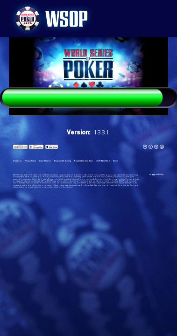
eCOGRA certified (103, 161)
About (115, 161)
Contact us (17, 161)
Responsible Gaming (62, 161)
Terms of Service (45, 161)
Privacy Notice (30, 161)
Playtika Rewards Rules (83, 161)
